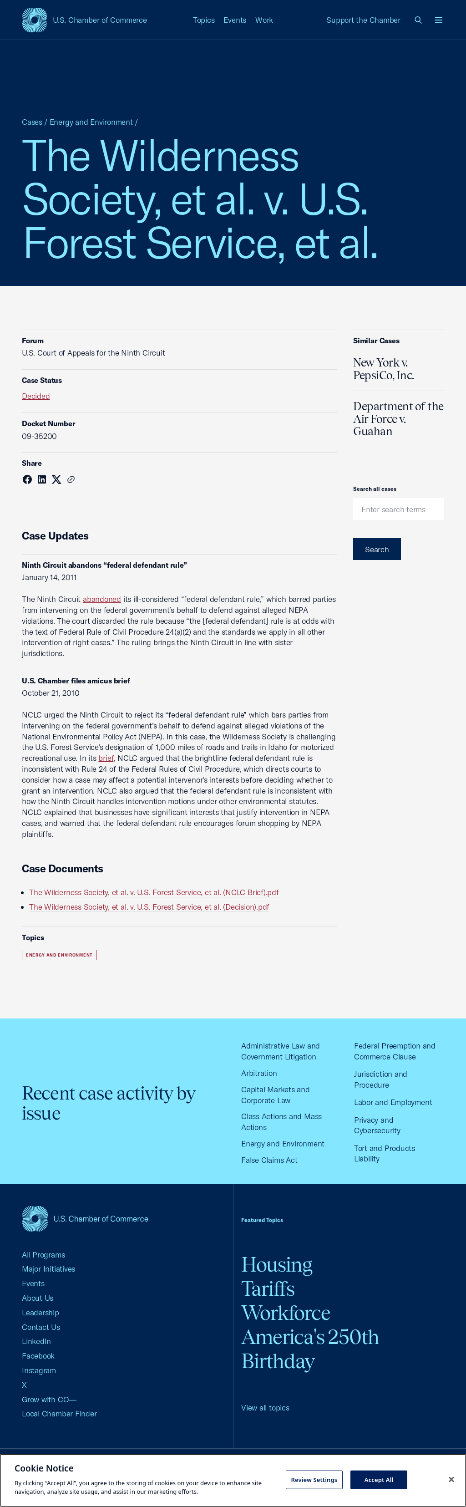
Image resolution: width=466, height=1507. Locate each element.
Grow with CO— (49, 1399)
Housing (276, 1264)
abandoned (102, 599)
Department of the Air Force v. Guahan (398, 418)
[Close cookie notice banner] (451, 1479)
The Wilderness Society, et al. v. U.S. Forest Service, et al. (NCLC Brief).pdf (154, 892)
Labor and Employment (393, 1102)
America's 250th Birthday (310, 1349)
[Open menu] (438, 20)
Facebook (38, 1355)
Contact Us (41, 1327)
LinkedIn (36, 1341)
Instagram (39, 1370)
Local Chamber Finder (59, 1413)
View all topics (265, 1407)
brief (105, 758)
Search (377, 549)
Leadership (40, 1312)
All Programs (43, 1254)
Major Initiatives (48, 1268)
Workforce (285, 1312)
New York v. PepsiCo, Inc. (383, 369)
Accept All (379, 1479)
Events (234, 20)
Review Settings (314, 1479)
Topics (204, 20)
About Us (37, 1298)
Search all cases (374, 488)
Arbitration (259, 1073)
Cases (32, 122)
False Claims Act (269, 1160)
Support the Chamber (363, 20)
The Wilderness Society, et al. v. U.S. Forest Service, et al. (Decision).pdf (149, 906)
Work (264, 20)
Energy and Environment (91, 122)
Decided (36, 396)
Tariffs (267, 1288)
